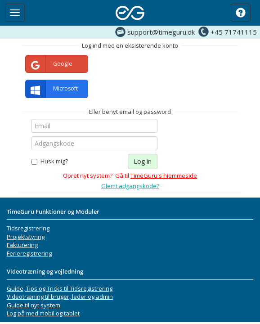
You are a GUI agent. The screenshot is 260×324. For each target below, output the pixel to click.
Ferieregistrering (29, 253)
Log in (143, 161)
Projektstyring (26, 237)
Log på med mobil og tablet (43, 313)
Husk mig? (49, 161)
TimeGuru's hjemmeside (163, 175)
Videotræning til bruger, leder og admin (60, 296)
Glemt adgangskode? (130, 186)
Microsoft (52, 89)
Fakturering (22, 245)
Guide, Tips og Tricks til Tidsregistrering (59, 288)
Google (49, 64)
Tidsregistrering (28, 228)
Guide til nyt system (33, 305)
